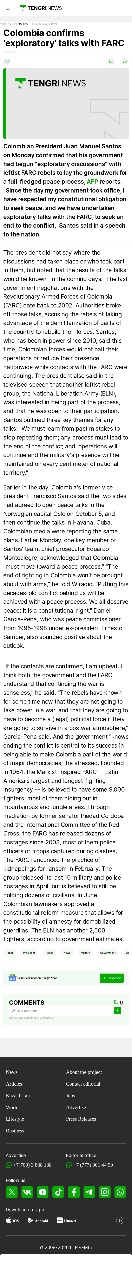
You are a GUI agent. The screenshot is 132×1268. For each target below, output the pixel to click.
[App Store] (8, 1221)
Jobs (70, 1095)
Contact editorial (83, 1084)
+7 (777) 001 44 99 (93, 1165)
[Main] (39, 8)
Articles (14, 1084)
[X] (12, 1192)
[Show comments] (111, 61)
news (67, 952)
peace (49, 952)
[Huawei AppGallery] (60, 1221)
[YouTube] (43, 1192)
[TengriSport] (66, 1261)
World (12, 1107)
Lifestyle (15, 1119)
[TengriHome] (40, 1261)
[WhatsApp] (120, 1192)
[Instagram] (105, 1192)
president (29, 952)
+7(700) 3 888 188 (32, 1165)
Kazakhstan (18, 1095)
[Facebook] (74, 1192)
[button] (118, 1261)
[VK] (27, 1192)
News (12, 1072)
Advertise (76, 1107)
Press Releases (81, 1119)
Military (85, 952)
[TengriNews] (13, 1261)
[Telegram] (89, 1192)
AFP (92, 181)
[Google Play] (30, 1221)
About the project (84, 1072)
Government (108, 952)
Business (15, 1130)
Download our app (25, 1209)
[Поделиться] (125, 61)
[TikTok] (58, 1192)
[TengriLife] (92, 1261)
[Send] (117, 1010)
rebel (9, 952)
